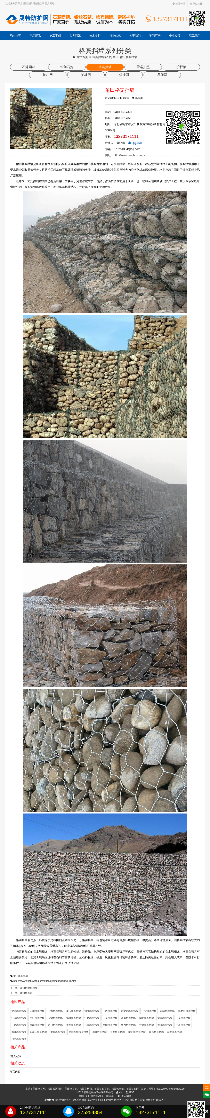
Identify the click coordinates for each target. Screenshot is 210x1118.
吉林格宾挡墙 (167, 1011)
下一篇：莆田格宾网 (21, 993)
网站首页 (15, 35)
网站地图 (196, 3)
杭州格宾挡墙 (174, 1031)
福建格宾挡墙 (73, 1018)
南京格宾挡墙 (156, 1031)
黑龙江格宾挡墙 (186, 1011)
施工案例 (55, 35)
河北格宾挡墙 (91, 1011)
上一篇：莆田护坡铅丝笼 (23, 988)
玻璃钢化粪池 (63, 1099)
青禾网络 (124, 1096)
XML (120, 1092)
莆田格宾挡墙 (20, 976)
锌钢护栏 (150, 1099)
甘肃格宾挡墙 (146, 1025)
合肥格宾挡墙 (18, 1038)
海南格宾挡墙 (37, 1025)
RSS (130, 1092)
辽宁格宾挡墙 (149, 1011)
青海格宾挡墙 (165, 1025)
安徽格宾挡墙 (55, 1018)
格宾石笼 (140, 1099)
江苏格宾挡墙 (18, 1018)
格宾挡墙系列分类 (103, 57)
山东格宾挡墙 (110, 1018)
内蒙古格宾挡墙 (129, 1011)
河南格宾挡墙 (128, 1018)
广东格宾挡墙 (183, 1018)
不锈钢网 (108, 1099)
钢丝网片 (119, 1099)
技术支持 (95, 35)
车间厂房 (155, 35)
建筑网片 (129, 1099)
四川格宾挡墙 (55, 1025)
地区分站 (178, 3)
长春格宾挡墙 (117, 1031)
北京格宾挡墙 (18, 1011)
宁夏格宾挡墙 (183, 1025)
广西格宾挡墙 (18, 1025)
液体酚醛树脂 (79, 1099)
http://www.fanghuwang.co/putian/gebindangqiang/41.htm (44, 981)
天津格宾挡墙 (37, 1011)
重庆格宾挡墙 (73, 1011)
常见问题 (75, 35)
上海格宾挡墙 (55, 1011)
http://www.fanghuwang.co (130, 155)
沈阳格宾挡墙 (99, 1031)
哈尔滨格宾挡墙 (137, 1031)
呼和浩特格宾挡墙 (78, 1031)
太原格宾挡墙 (57, 1031)
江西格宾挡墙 (91, 1018)
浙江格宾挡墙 (37, 1018)
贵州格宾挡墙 (73, 1025)
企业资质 (174, 35)
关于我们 (135, 35)
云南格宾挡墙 (91, 1025)
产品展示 (35, 35)
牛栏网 (99, 1099)
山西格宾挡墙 (110, 1011)
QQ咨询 (135, 143)
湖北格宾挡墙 (146, 1018)
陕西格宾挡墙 (128, 1025)
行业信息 (115, 35)
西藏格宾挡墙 (110, 1025)
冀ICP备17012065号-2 (91, 1096)
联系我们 (195, 35)
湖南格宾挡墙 (165, 1018)
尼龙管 (91, 1099)
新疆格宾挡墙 (18, 1031)
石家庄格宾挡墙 (38, 1031)
